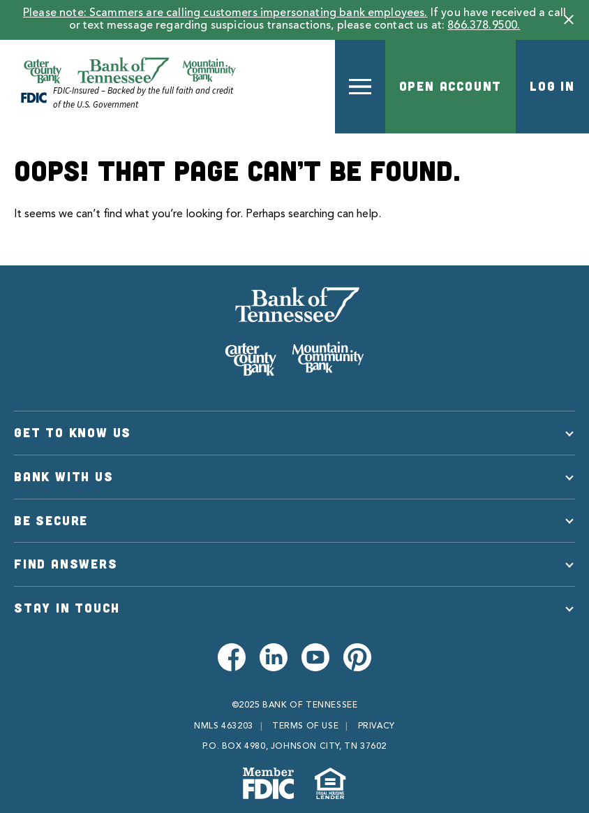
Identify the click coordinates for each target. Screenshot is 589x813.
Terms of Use (305, 726)
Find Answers (66, 563)
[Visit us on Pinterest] (357, 657)
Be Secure (51, 520)
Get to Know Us (72, 432)
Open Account (450, 86)
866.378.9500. (483, 25)
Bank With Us (64, 476)
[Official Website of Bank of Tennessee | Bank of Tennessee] (129, 70)
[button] (568, 19)
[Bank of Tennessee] (294, 331)
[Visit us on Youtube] (315, 657)
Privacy (376, 726)
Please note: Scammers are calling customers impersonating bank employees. (225, 13)
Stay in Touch (66, 607)
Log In (552, 86)
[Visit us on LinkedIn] (274, 657)
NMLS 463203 (223, 726)
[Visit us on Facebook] (232, 657)
